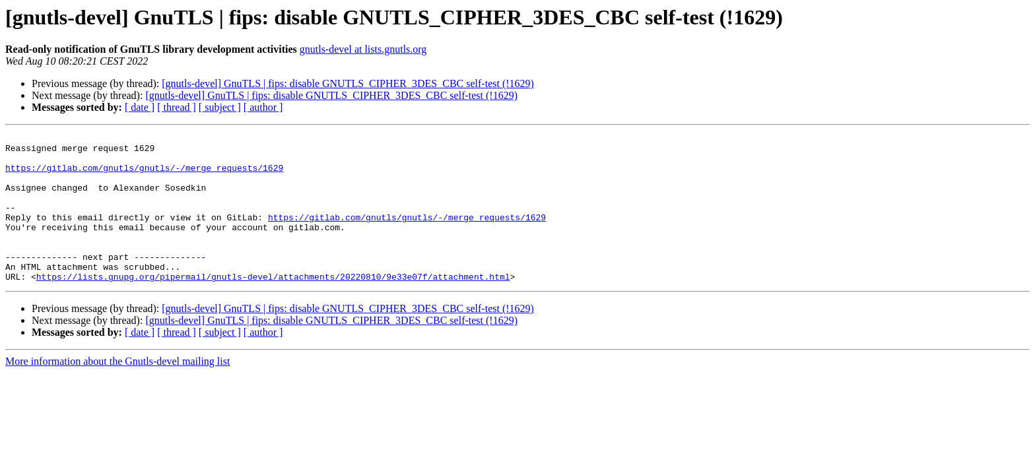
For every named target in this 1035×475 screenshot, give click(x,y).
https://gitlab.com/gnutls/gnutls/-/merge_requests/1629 (144, 175)
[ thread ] (176, 107)
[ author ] (263, 107)
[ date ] (139, 107)
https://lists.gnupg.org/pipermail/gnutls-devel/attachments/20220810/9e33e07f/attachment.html (273, 306)
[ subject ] (220, 107)
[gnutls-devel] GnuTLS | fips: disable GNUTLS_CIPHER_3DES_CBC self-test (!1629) (348, 83)
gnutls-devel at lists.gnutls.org (363, 49)
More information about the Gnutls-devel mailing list (117, 390)
